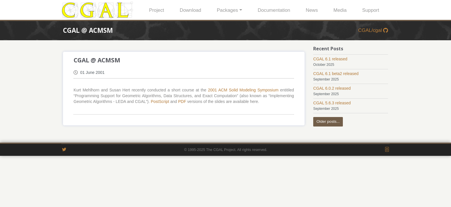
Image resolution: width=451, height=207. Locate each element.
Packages (227, 10)
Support (370, 10)
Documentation (274, 10)
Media (340, 10)
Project (156, 10)
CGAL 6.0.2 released (332, 88)
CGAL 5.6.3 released (332, 103)
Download (190, 10)
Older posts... (328, 121)
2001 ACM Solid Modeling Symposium (243, 90)
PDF (182, 101)
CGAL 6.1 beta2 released (335, 73)
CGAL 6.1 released (330, 59)
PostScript (160, 101)
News (312, 10)
